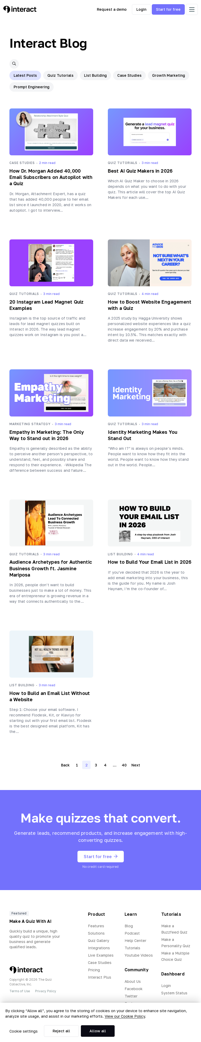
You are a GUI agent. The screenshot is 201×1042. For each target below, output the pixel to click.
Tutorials (132, 948)
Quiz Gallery (98, 940)
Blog (129, 926)
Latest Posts (25, 75)
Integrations (99, 948)
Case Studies (129, 75)
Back (65, 765)
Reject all (61, 1031)
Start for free (168, 9)
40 (124, 765)
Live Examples (101, 955)
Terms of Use (19, 991)
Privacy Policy (45, 991)
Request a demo (112, 9)
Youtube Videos (139, 955)
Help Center (135, 940)
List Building (95, 75)
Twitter (131, 996)
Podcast (132, 933)
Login (141, 9)
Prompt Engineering (31, 87)
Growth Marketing (168, 75)
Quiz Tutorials (60, 75)
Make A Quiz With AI (30, 921)
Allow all (98, 1031)
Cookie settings (23, 1031)
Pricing (94, 970)
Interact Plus (99, 977)
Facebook (134, 988)
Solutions (96, 933)
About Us (133, 981)
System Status (174, 993)
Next (135, 765)
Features (96, 926)
